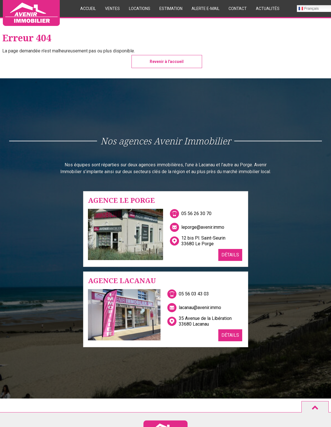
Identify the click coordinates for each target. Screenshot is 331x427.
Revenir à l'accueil (167, 61)
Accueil (88, 8)
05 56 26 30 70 (196, 213)
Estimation (170, 8)
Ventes (112, 8)
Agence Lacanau (122, 280)
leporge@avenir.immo (202, 227)
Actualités (267, 8)
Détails (230, 255)
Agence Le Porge (121, 200)
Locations (139, 8)
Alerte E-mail (205, 8)
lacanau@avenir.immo (200, 307)
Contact (238, 8)
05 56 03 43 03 (194, 294)
